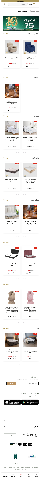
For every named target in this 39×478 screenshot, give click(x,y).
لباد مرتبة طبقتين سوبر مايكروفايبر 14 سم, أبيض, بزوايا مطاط (28, 351)
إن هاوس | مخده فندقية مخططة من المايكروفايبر (10, 222)
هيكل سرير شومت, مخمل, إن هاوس (29, 264)
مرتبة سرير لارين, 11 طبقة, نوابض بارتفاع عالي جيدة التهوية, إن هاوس (28, 180)
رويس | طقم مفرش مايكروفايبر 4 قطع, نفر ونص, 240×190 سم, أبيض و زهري (10, 138)
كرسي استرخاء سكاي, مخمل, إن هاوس (10, 57)
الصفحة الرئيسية (33, 10)
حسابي (27, 475)
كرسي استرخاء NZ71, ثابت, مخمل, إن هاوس (28, 57)
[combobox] (16, 4)
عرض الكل (4, 33)
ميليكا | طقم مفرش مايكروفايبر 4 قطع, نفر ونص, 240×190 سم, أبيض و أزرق (28, 138)
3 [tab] (19, 152)
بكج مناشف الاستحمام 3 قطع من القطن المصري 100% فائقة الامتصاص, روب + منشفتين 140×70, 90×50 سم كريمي (10, 309)
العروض (19, 475)
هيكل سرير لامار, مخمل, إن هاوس (10, 264)
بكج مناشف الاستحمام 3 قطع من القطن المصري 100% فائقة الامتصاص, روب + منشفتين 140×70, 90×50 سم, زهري (28, 309)
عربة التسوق (4, 475)
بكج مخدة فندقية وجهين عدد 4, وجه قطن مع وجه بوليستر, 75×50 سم (10, 102)
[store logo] (31, 4)
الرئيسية (35, 475)
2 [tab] (21, 152)
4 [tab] (17, 152)
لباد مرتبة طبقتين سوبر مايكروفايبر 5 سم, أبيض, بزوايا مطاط (10, 351)
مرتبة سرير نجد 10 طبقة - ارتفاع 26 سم (10, 180)
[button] (8, 435)
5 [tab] (14, 152)
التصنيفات (12, 475)
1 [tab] (24, 152)
